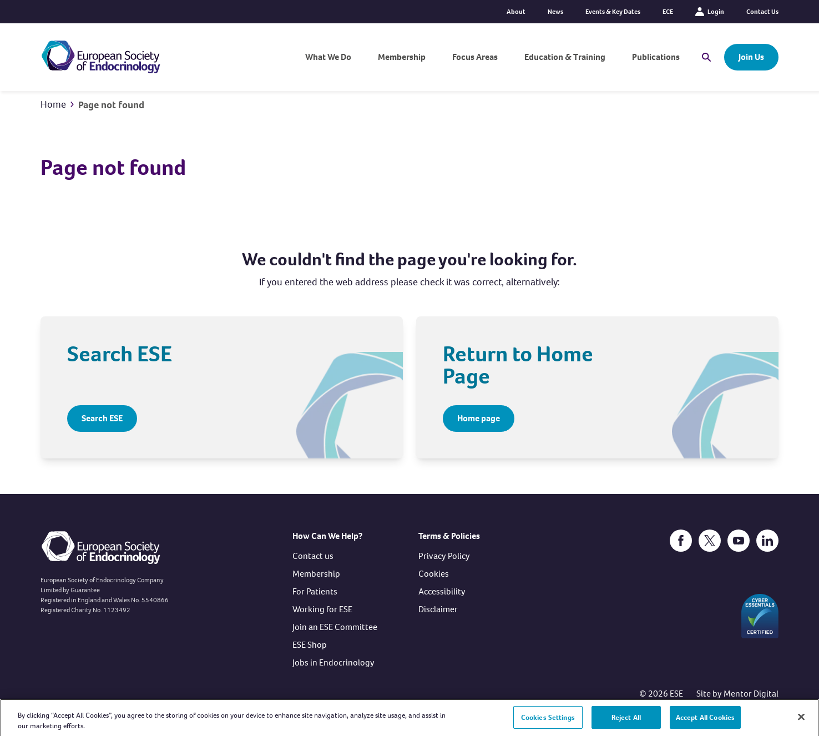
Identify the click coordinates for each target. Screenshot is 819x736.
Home (53, 104)
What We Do (328, 57)
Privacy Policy (444, 556)
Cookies (433, 573)
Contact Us (762, 11)
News (555, 11)
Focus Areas (475, 57)
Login (709, 11)
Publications (656, 57)
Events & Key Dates (612, 11)
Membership (402, 57)
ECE (668, 11)
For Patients (314, 591)
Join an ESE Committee (334, 627)
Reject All (626, 722)
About (516, 11)
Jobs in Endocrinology (333, 662)
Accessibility (442, 591)
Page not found (111, 105)
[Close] (801, 721)
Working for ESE (322, 609)
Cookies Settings (548, 722)
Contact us (312, 556)
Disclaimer (438, 609)
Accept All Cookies (705, 722)
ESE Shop (309, 645)
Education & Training (564, 57)
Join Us (751, 57)
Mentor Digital (751, 693)
